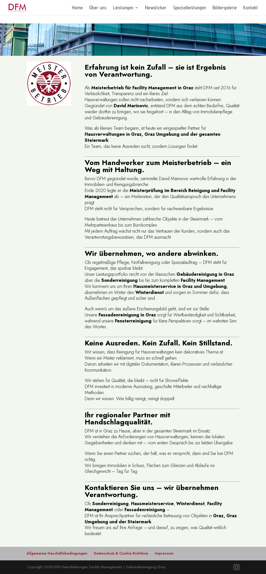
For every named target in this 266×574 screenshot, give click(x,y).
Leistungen (123, 8)
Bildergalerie (225, 8)
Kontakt (250, 8)
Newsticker (155, 8)
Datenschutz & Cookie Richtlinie (121, 553)
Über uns (97, 8)
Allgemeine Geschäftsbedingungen (57, 553)
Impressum (164, 553)
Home (77, 8)
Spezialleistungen (189, 8)
